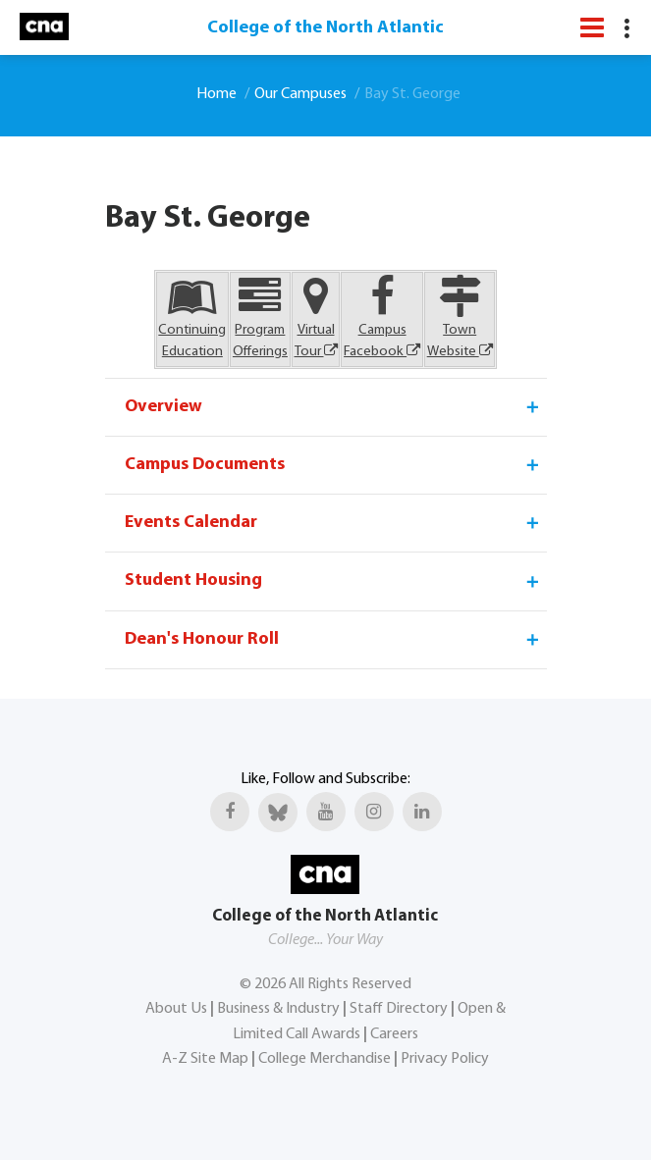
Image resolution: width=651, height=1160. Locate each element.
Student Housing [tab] (333, 581)
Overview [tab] (333, 407)
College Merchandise (324, 1059)
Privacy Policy (445, 1059)
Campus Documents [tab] (333, 465)
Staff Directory (399, 1009)
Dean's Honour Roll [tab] (333, 640)
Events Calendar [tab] (333, 523)
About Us (176, 1009)
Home (216, 94)
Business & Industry (278, 1009)
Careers (394, 1034)
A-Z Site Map (205, 1059)
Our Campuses (300, 94)
